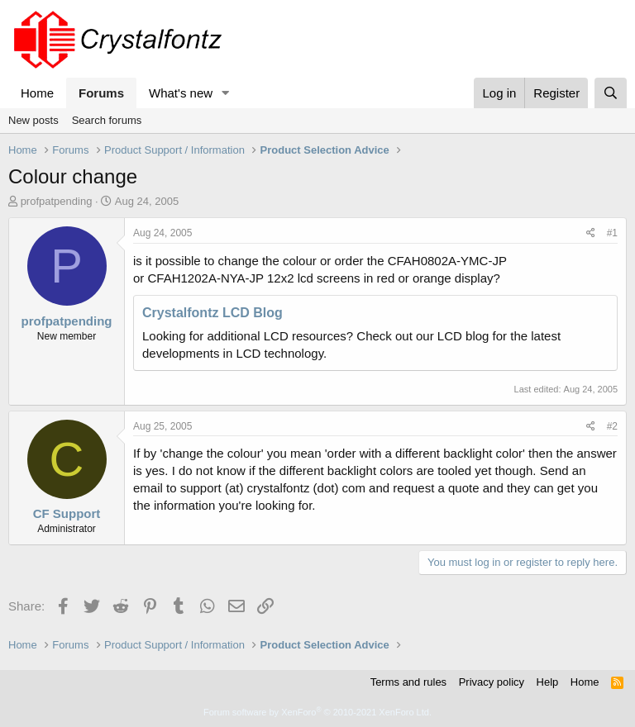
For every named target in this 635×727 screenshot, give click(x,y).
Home (37, 93)
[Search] (610, 93)
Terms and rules (408, 682)
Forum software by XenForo (317, 712)
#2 (612, 426)
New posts (33, 120)
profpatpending (57, 201)
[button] (225, 93)
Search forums (107, 120)
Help (548, 682)
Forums (101, 93)
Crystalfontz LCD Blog (212, 313)
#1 (612, 233)
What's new (180, 93)
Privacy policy (491, 682)
